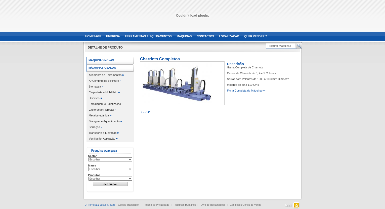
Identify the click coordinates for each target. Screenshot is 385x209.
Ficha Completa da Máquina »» (246, 90)
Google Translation (128, 204)
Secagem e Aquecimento (104, 121)
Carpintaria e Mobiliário (103, 92)
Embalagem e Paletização (105, 103)
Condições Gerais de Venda (245, 204)
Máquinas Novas (101, 60)
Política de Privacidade (156, 204)
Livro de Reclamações (212, 204)
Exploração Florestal (101, 109)
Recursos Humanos (185, 204)
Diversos (94, 98)
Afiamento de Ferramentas (105, 74)
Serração (94, 127)
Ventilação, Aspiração (102, 138)
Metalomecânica (99, 115)
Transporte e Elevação (102, 132)
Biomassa (95, 86)
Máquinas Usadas (102, 67)
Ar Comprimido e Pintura (104, 80)
